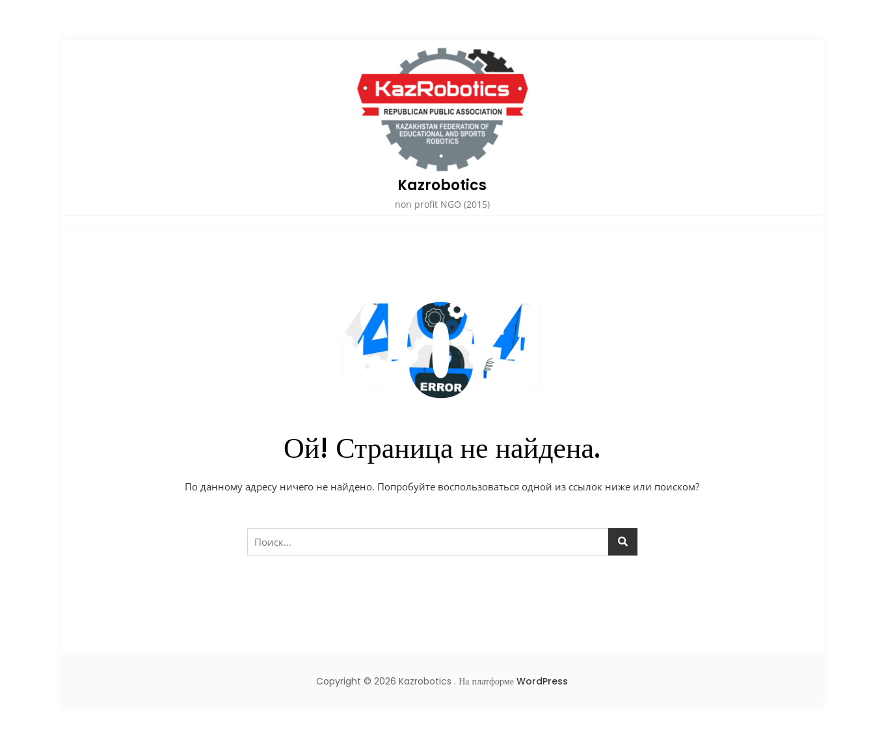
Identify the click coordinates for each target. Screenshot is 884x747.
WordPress (542, 681)
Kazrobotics (442, 185)
